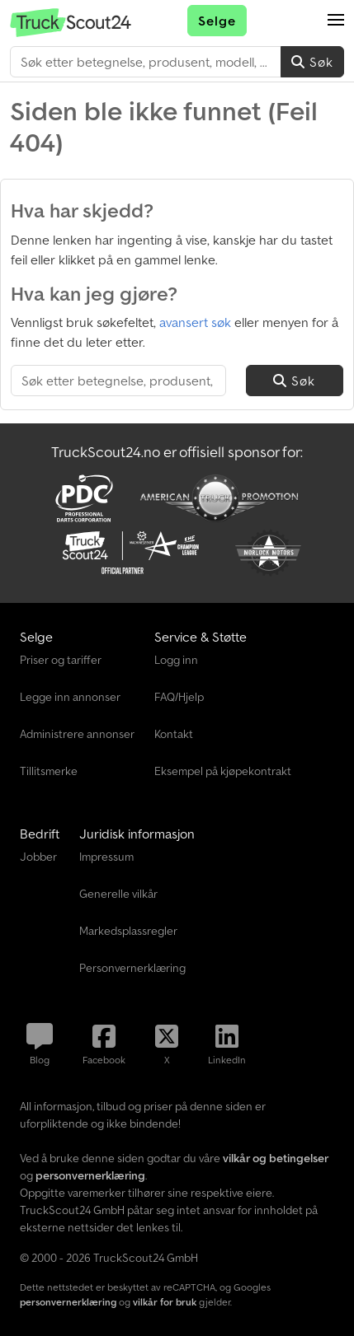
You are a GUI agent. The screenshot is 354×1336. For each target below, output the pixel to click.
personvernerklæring (68, 1302)
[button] (336, 20)
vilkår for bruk (164, 1302)
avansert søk (195, 322)
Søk (312, 62)
